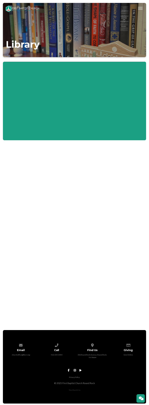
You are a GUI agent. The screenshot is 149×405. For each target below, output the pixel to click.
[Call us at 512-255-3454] (56, 345)
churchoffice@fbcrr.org (21, 355)
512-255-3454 (56, 355)
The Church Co (74, 390)
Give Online (128, 355)
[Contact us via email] (20, 345)
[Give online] (128, 345)
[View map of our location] (92, 345)
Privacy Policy (74, 377)
